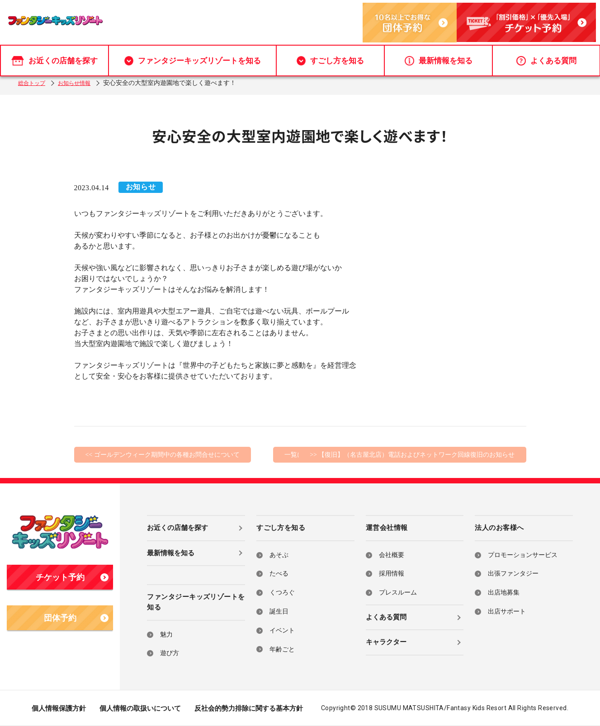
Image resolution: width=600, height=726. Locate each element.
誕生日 (278, 611)
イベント (282, 630)
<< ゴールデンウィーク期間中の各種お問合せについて (162, 454)
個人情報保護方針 (59, 708)
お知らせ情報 (81, 83)
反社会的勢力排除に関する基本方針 (248, 708)
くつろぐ (282, 592)
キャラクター (386, 642)
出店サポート (507, 611)
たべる (278, 573)
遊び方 (169, 653)
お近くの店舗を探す (54, 56)
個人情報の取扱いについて (140, 708)
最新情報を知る (438, 56)
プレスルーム (398, 592)
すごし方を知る (330, 56)
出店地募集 (504, 592)
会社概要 (391, 555)
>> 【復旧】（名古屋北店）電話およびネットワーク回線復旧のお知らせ (412, 454)
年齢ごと (282, 649)
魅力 (166, 634)
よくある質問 (546, 56)
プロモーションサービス (522, 555)
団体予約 (76, 618)
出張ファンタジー (513, 573)
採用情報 (391, 573)
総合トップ (34, 83)
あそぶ (278, 555)
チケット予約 (72, 577)
